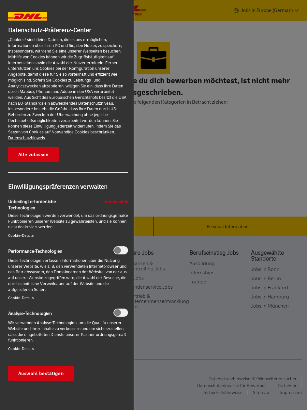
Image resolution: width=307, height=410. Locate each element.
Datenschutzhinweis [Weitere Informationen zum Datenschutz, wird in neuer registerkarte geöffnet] (26, 138)
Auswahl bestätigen (41, 373)
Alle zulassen (33, 154)
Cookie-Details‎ (21, 235)
